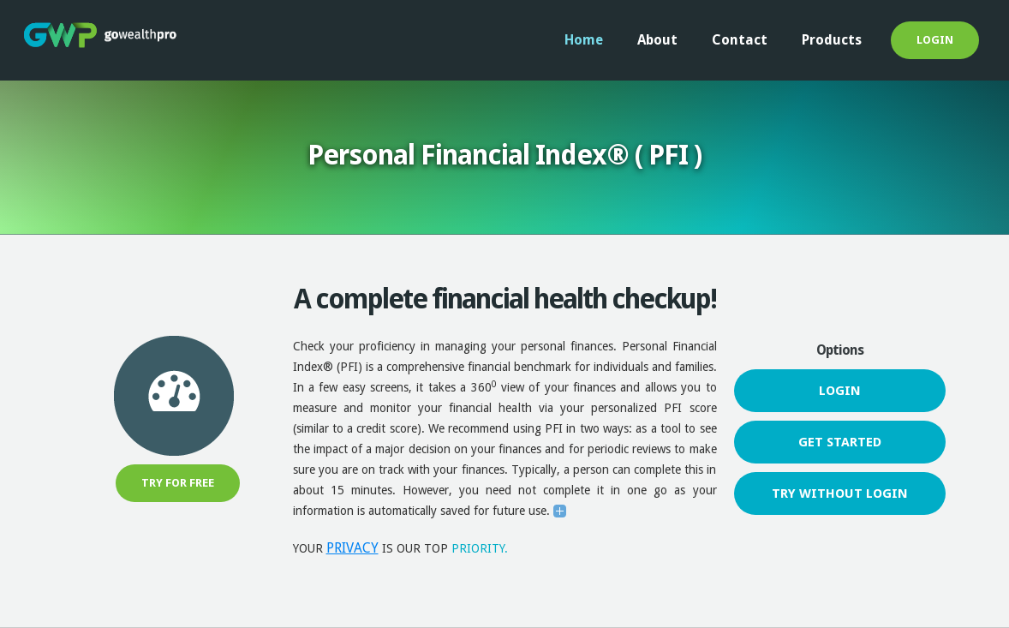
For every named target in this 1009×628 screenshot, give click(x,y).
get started (839, 442)
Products (832, 40)
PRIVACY (352, 548)
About (657, 40)
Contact (739, 40)
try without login (840, 493)
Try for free (177, 482)
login (934, 39)
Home (583, 40)
